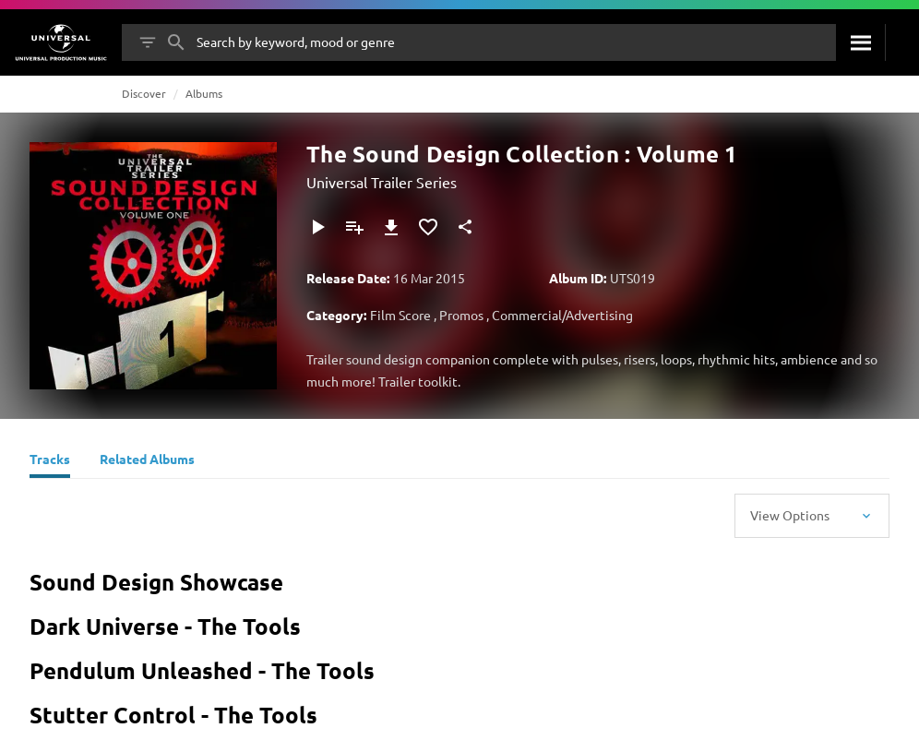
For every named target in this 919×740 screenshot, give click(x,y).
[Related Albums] (147, 461)
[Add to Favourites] (428, 227)
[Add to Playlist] (354, 227)
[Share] (465, 227)
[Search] (860, 42)
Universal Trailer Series (381, 182)
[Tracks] (50, 461)
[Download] (391, 227)
